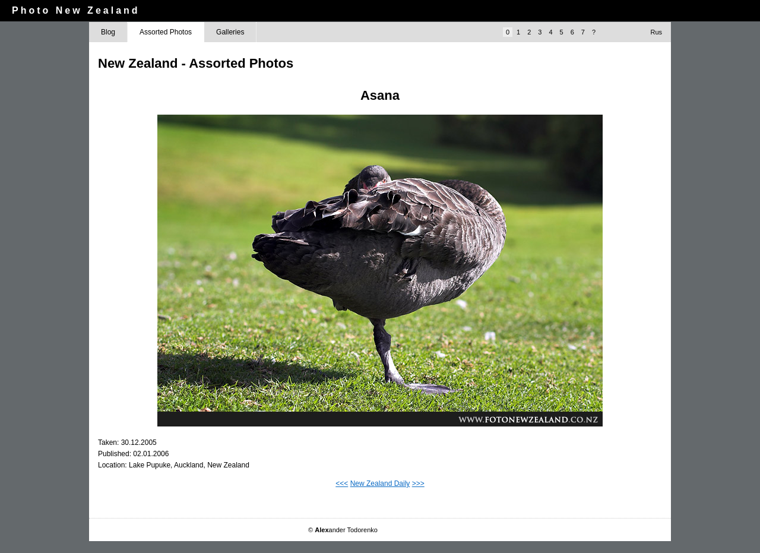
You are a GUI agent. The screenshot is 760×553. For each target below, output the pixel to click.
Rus (656, 32)
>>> (418, 483)
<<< (341, 483)
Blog (108, 32)
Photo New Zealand (76, 10)
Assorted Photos (166, 32)
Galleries (230, 32)
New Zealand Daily (380, 483)
